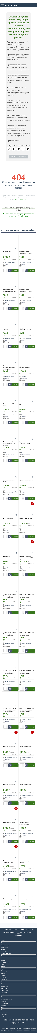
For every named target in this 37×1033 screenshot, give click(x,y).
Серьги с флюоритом (9, 899)
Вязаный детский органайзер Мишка (24, 823)
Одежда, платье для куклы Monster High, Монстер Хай (25, 329)
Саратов (3, 973)
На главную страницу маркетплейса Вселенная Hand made (18, 214)
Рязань (2, 1007)
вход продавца (21, 199)
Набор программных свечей (9, 480)
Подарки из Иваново (26, 262)
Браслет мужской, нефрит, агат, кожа (24, 442)
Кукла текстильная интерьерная (8, 519)
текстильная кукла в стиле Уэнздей (10, 328)
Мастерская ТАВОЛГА (26, 871)
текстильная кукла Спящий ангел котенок (25, 252)
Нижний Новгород (6, 953)
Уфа (2, 958)
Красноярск (4, 951)
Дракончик (22, 404)
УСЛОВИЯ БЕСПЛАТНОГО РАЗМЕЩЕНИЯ (18, 120)
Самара (3, 960)
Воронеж (3, 966)
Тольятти (3, 977)
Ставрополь (4, 992)
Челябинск (4, 956)
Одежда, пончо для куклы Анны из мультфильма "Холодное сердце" (10, 672)
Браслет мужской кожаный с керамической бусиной (10, 443)
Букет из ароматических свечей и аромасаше (26, 366)
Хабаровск (4, 1012)
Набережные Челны (6, 999)
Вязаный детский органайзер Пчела (8, 861)
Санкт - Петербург (6, 945)
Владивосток (4, 986)
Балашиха (3, 1005)
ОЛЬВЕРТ (23, 491)
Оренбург (3, 1001)
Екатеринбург (4, 947)
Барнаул (3, 982)
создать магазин (31, 1030)
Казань (3, 949)
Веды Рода (23, 376)
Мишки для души (25, 529)
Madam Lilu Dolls (10, 262)
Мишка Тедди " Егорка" (25, 518)
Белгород (3, 1010)
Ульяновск (4, 1014)
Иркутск (3, 1016)
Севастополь (4, 990)
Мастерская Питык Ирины (11, 491)
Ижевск (3, 984)
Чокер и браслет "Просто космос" (10, 404)
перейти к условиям (18, 156)
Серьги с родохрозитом (25, 899)
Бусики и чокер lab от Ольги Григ (13, 415)
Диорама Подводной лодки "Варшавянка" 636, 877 (26, 557)
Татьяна (7, 453)
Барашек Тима (7, 251)
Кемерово (3, 997)
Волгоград (4, 971)
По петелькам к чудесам (11, 757)
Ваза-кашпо (6, 556)
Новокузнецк (4, 1003)
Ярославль (4, 988)
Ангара (6, 567)
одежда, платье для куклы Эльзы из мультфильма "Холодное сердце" (10, 595)
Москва (3, 940)
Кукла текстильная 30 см (26, 480)
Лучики (23, 415)
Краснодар (4, 943)
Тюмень (3, 975)
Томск (2, 995)
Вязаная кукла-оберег (9, 746)
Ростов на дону (5, 962)
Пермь (2, 969)
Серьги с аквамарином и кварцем (26, 861)
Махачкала (4, 979)
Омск (2, 964)
